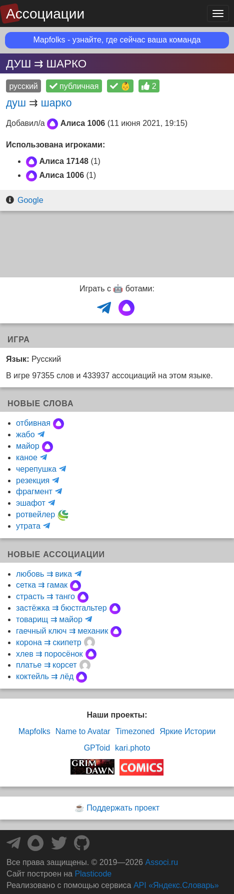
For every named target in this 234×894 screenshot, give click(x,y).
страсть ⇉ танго (45, 596)
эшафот (31, 503)
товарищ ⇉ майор (49, 619)
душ (16, 102)
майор (28, 446)
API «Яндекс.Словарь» (176, 885)
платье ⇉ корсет (46, 665)
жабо (25, 434)
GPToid (97, 748)
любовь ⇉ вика (44, 574)
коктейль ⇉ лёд (45, 676)
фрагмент (34, 491)
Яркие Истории (188, 731)
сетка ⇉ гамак (42, 585)
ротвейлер (35, 514)
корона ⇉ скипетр (49, 642)
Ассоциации (45, 13)
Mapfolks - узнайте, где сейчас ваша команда (117, 39)
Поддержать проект (123, 808)
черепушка (36, 469)
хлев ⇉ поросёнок (49, 654)
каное (27, 457)
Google (31, 200)
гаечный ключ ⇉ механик (62, 631)
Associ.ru (161, 862)
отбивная (33, 423)
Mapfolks (34, 731)
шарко (56, 102)
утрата (28, 526)
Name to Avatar (83, 731)
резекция (33, 480)
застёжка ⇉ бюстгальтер (61, 608)
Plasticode (93, 874)
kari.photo (132, 748)
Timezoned (135, 731)
